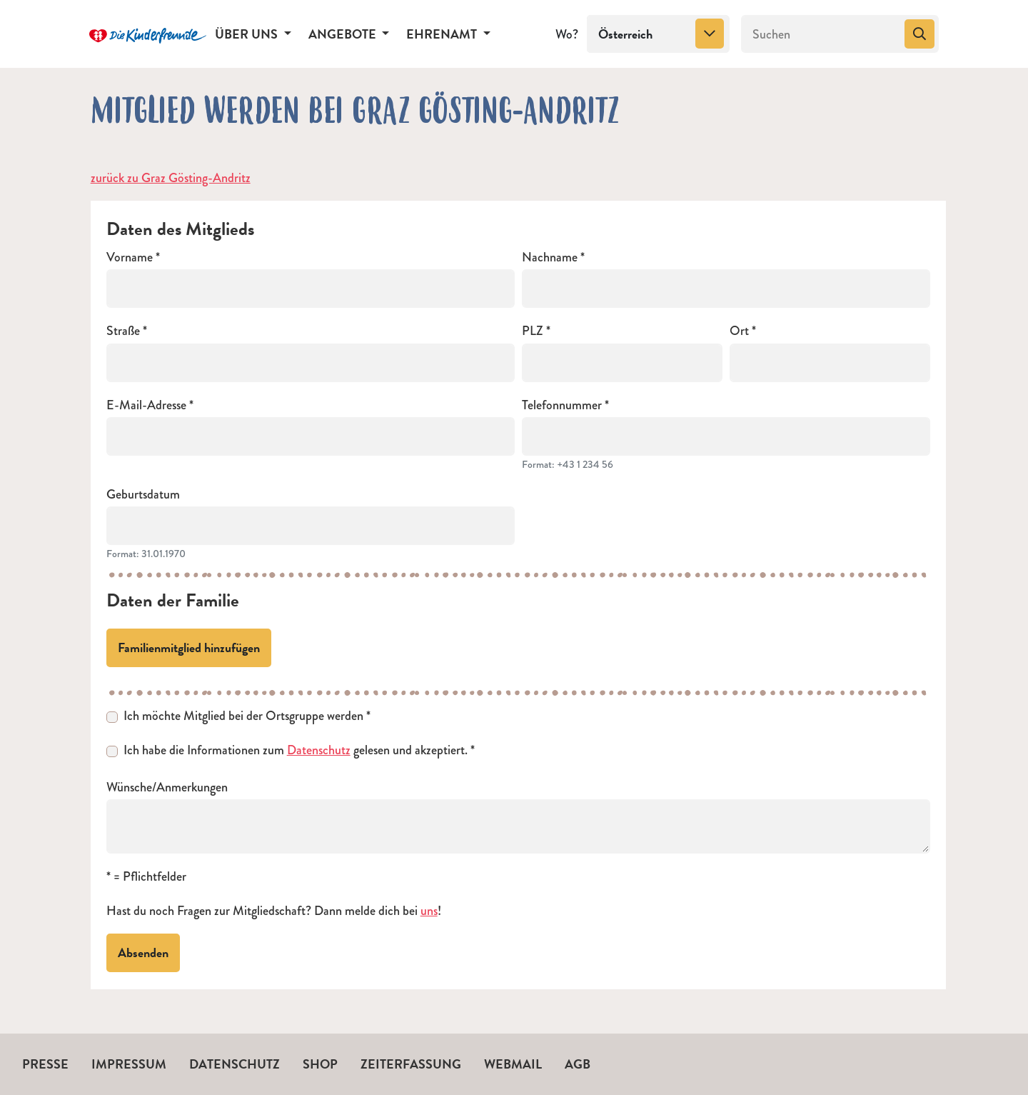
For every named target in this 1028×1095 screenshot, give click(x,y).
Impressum (128, 1064)
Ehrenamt (443, 34)
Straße (123, 331)
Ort (739, 331)
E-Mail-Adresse (146, 405)
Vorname (129, 257)
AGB (577, 1064)
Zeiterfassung (411, 1064)
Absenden (143, 952)
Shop (320, 1064)
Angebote (343, 34)
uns (429, 910)
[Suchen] (821, 34)
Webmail (513, 1064)
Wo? (566, 34)
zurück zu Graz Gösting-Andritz (171, 178)
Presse (45, 1064)
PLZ (532, 331)
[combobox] (658, 34)
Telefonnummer (562, 405)
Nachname (550, 257)
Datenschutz (319, 750)
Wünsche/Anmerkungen (167, 787)
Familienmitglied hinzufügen (189, 647)
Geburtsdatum (143, 495)
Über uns (248, 34)
